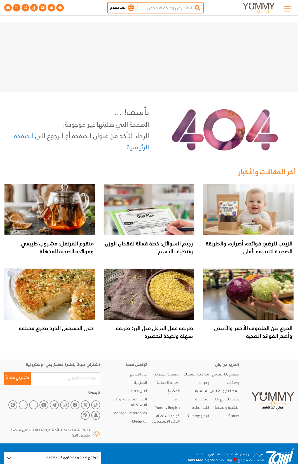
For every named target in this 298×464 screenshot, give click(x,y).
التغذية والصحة (227, 408)
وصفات (233, 383)
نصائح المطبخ (168, 383)
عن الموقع (138, 375)
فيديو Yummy (198, 416)
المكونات (202, 400)
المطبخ (173, 391)
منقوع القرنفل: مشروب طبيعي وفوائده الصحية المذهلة (57, 247)
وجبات (204, 383)
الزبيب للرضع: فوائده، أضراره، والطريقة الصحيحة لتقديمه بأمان (249, 247)
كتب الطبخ (200, 408)
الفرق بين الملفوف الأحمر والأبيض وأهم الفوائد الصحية (253, 332)
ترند (177, 400)
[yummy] (273, 401)
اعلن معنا (139, 391)
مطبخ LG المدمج (225, 375)
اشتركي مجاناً (17, 379)
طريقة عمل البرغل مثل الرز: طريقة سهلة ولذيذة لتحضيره (154, 332)
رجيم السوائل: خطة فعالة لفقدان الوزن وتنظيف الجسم (149, 247)
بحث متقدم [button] (118, 7)
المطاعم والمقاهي (224, 391)
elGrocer (232, 416)
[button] (131, 7)
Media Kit (139, 422)
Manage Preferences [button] (130, 414)
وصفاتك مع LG (227, 400)
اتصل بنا (140, 383)
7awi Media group (202, 461)
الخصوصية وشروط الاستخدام (131, 402)
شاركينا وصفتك (196, 375)
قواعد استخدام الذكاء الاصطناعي (166, 419)
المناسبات (201, 391)
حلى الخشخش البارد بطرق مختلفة (56, 328)
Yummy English (167, 408)
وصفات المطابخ (166, 375)
